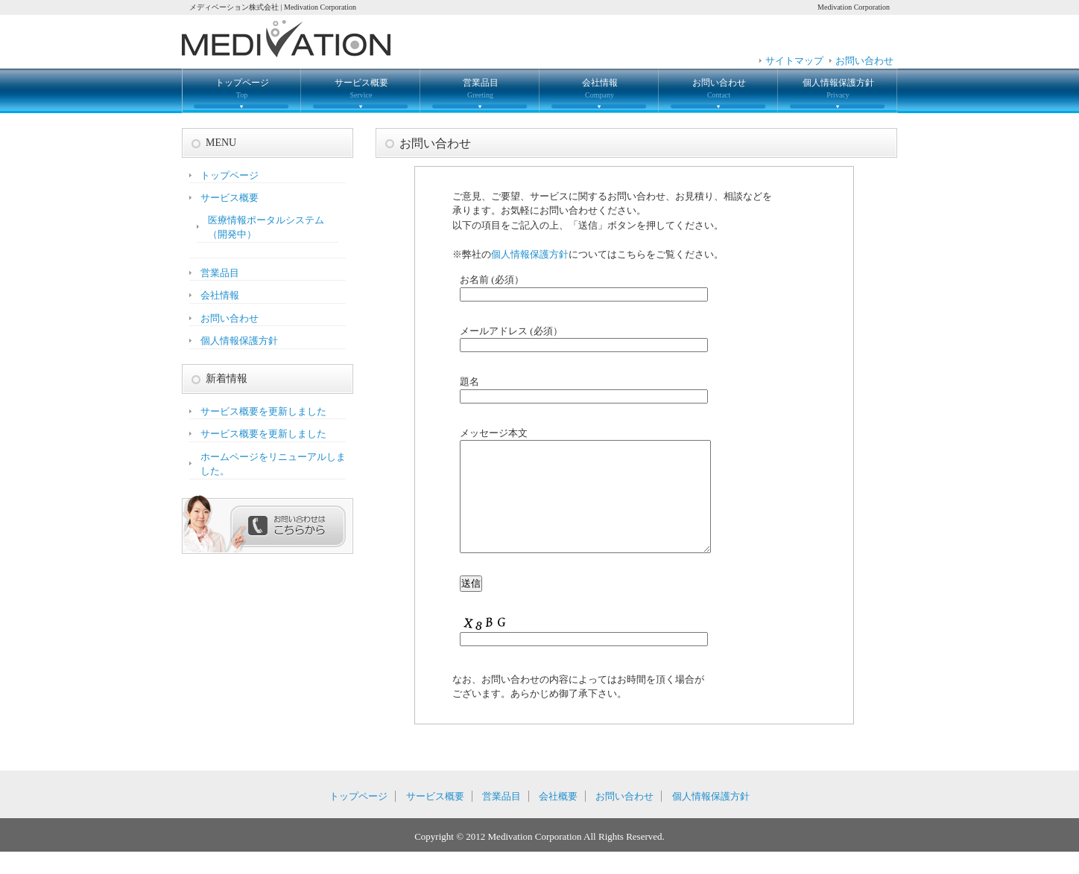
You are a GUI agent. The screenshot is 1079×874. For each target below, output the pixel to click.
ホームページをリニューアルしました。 (273, 464)
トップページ (242, 88)
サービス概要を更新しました (263, 411)
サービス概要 (361, 88)
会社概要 (558, 818)
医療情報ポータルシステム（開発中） (266, 227)
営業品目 (481, 88)
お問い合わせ (864, 60)
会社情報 (600, 88)
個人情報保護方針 (838, 88)
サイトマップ (794, 60)
